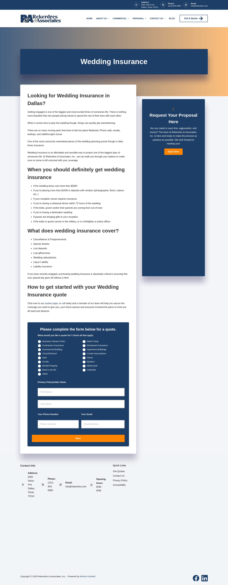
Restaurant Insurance (97, 345)
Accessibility (119, 485)
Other (45, 374)
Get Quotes (119, 471)
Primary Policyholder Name (53, 382)
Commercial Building (52, 349)
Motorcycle (92, 365)
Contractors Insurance (53, 345)
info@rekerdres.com (199, 6)
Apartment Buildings (96, 349)
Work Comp (92, 341)
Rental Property (49, 365)
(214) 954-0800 (174, 6)
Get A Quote (193, 18)
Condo (45, 361)
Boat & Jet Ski (49, 369)
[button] (173, 152)
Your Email (87, 414)
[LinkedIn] (204, 578)
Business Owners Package (55, 341)
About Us (103, 18)
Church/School (49, 353)
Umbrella (91, 369)
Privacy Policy (120, 480)
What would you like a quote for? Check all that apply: (67, 335)
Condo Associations (96, 353)
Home (89, 18)
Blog (172, 18)
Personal (140, 18)
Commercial (121, 18)
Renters (91, 361)
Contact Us (158, 18)
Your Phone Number (49, 414)
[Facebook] (196, 578)
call (63, 303)
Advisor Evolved (87, 576)
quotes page (51, 303)
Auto (44, 357)
